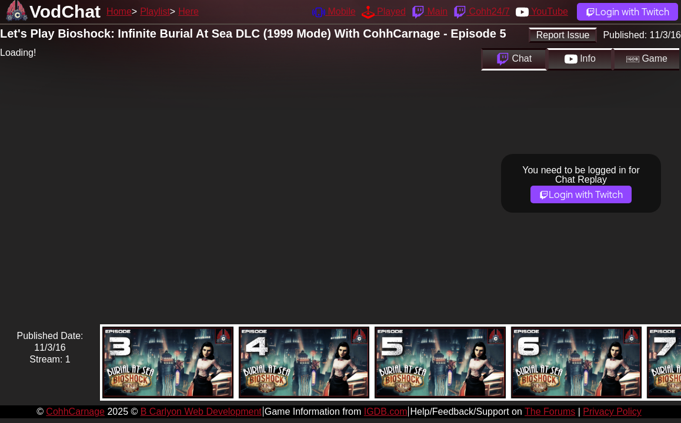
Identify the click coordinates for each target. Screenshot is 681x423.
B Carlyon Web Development (201, 412)
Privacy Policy (612, 412)
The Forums (550, 412)
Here (188, 11)
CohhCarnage (75, 412)
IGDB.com (386, 412)
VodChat (65, 11)
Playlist (155, 11)
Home (119, 11)
